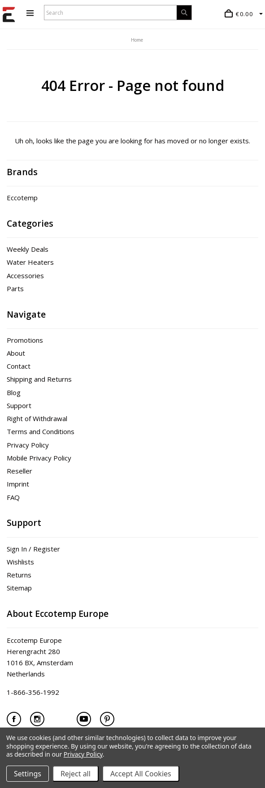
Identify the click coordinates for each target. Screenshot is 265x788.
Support (19, 405)
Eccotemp (22, 197)
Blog (14, 392)
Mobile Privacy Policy (39, 457)
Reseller (19, 470)
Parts (15, 288)
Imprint (18, 483)
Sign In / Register (33, 548)
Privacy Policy (28, 444)
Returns (19, 574)
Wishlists (20, 561)
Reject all (76, 774)
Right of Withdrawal (37, 418)
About (16, 353)
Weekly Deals (27, 249)
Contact (18, 366)
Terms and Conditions (40, 431)
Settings (27, 774)
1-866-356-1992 (33, 692)
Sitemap (19, 587)
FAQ (13, 497)
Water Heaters (30, 262)
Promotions (25, 340)
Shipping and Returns (39, 379)
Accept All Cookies (140, 774)
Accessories (25, 275)
